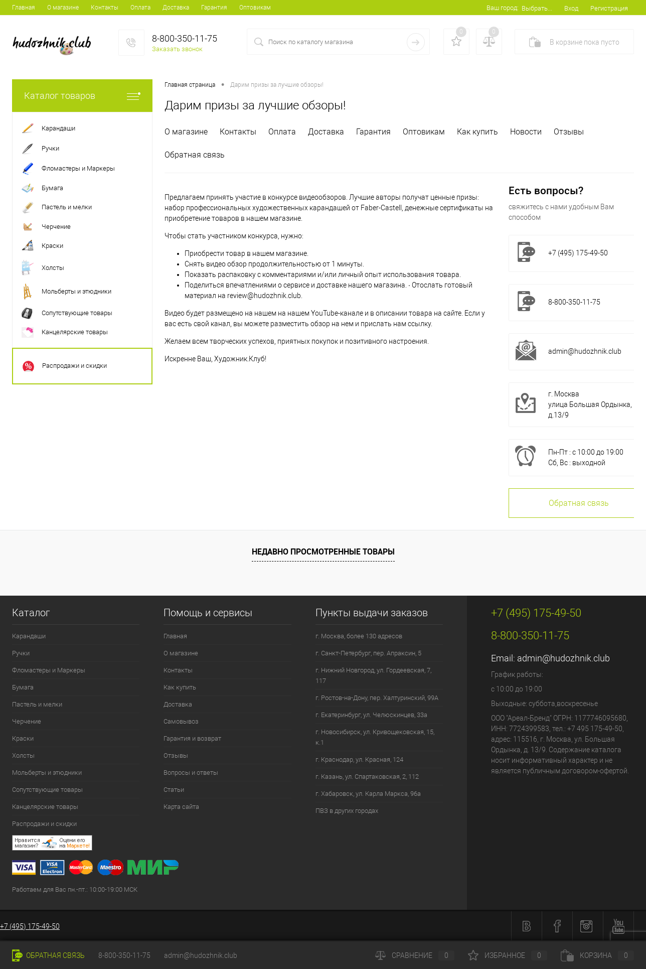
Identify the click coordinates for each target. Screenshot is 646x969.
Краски (23, 738)
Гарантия (214, 7)
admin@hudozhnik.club (584, 351)
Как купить (477, 131)
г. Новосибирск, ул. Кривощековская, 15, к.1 (374, 737)
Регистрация (609, 8)
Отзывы (569, 131)
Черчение (26, 721)
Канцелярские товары (45, 806)
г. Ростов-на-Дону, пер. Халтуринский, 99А (376, 698)
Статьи (174, 789)
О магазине (63, 7)
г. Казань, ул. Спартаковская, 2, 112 (367, 776)
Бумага (23, 687)
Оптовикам (255, 7)
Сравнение (414, 955)
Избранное (507, 955)
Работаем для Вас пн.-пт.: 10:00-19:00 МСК (74, 889)
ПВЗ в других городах (346, 810)
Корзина (597, 955)
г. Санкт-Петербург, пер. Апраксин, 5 (368, 653)
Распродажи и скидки (44, 823)
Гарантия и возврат (192, 738)
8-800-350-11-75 (124, 955)
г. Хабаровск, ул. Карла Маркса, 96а (368, 793)
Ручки (21, 653)
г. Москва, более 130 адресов (358, 636)
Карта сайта (181, 806)
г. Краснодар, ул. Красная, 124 (359, 759)
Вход (571, 8)
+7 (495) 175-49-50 (30, 926)
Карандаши (29, 636)
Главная (23, 7)
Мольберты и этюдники (47, 772)
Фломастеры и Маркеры (48, 670)
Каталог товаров (82, 95)
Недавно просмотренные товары (323, 551)
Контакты (104, 7)
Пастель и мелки (37, 704)
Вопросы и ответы (191, 772)
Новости (526, 131)
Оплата (140, 7)
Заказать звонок (177, 49)
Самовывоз (181, 721)
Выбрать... (537, 8)
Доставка (176, 7)
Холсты (23, 755)
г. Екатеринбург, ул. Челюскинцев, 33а (371, 715)
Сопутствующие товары (47, 789)
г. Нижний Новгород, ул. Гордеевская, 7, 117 (373, 675)
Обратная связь (195, 155)
